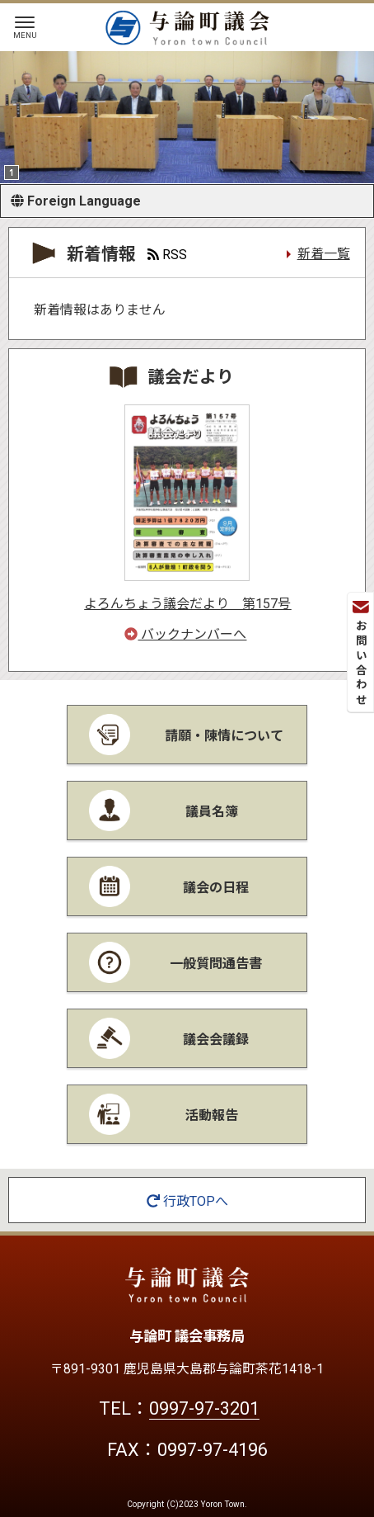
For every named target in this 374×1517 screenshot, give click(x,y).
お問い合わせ (361, 654)
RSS (167, 254)
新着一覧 (323, 254)
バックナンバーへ (185, 634)
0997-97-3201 (204, 1408)
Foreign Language (76, 201)
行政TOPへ (187, 1201)
